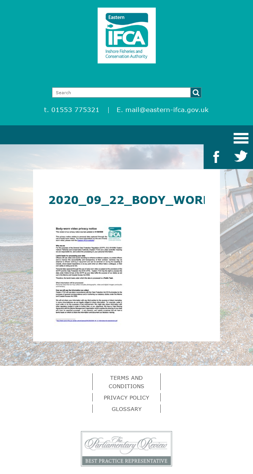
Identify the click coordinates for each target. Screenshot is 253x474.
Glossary (127, 409)
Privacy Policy (126, 397)
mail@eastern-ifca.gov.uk (167, 110)
